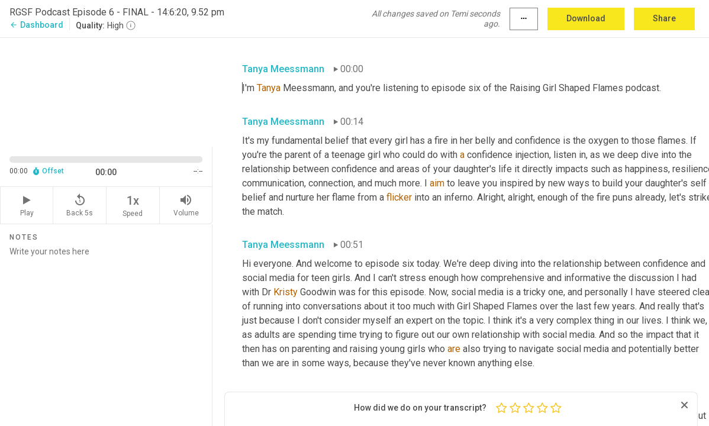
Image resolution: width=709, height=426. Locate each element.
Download (585, 18)
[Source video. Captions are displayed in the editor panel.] (106, 91)
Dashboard (36, 25)
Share (664, 18)
